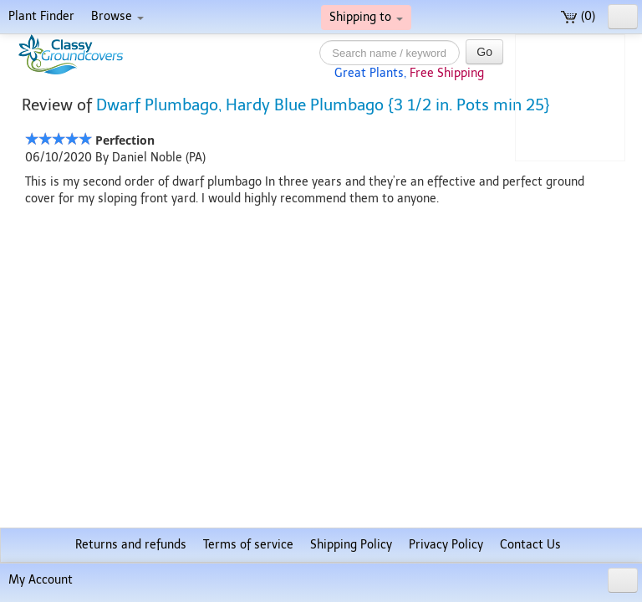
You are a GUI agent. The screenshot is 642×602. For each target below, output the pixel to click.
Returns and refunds (130, 545)
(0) (578, 16)
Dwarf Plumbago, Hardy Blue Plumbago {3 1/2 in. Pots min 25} (323, 105)
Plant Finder (41, 16)
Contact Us (530, 545)
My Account (40, 580)
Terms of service (248, 545)
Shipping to (366, 17)
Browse (117, 16)
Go (484, 52)
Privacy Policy (446, 545)
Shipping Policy (351, 545)
